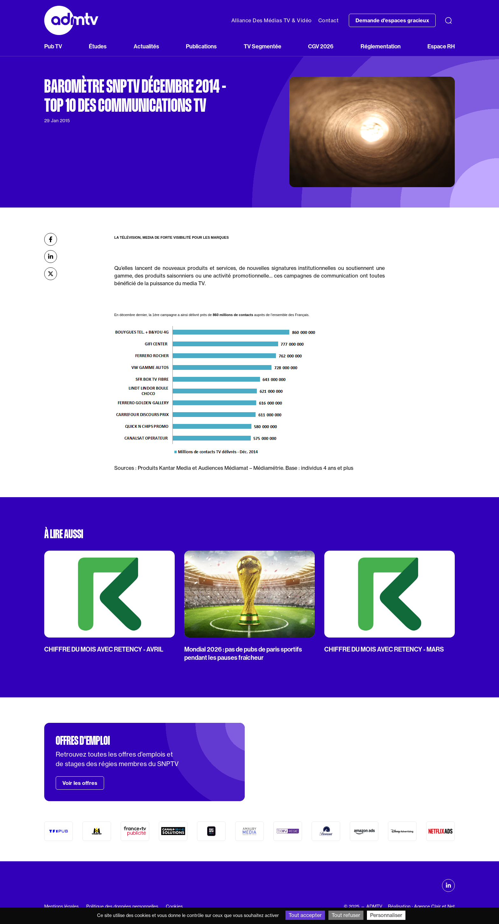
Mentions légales (61, 906)
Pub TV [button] (53, 46)
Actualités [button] (146, 46)
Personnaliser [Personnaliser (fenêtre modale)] (386, 915)
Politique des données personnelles (122, 906)
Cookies (174, 906)
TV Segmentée (262, 46)
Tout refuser (346, 915)
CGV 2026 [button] (321, 46)
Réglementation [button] (381, 46)
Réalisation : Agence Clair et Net (421, 906)
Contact (328, 20)
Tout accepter (305, 915)
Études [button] (98, 46)
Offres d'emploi (83, 741)
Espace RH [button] (441, 46)
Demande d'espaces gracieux (392, 20)
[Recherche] (448, 20)
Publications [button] (201, 46)
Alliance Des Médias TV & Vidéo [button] (271, 20)
